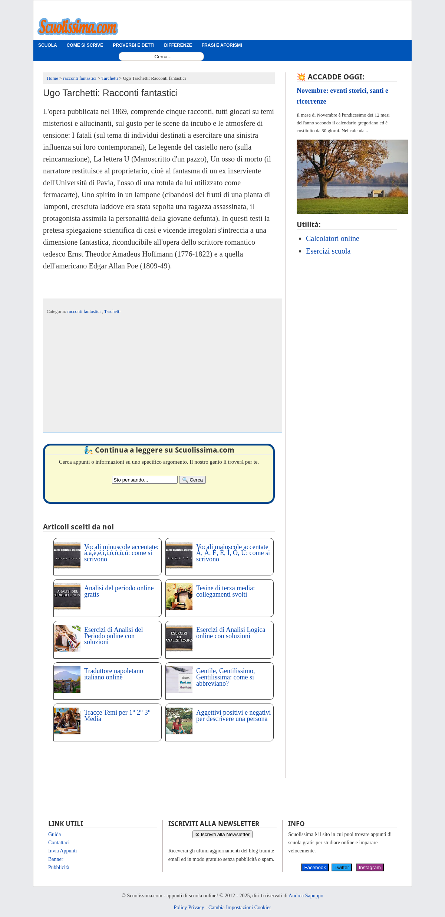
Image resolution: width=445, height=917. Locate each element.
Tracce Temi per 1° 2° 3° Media (117, 715)
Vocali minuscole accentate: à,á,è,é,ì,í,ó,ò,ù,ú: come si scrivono (121, 553)
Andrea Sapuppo (306, 895)
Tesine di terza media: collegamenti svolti (225, 591)
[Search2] (145, 480)
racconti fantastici (84, 311)
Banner (55, 859)
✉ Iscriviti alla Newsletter (222, 834)
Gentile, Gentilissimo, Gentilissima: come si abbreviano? (225, 677)
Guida (54, 834)
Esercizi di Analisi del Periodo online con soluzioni (113, 636)
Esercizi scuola (328, 251)
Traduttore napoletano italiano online (113, 674)
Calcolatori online (332, 238)
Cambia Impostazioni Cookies (239, 907)
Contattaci (59, 842)
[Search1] (163, 56)
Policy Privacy (189, 907)
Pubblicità (58, 867)
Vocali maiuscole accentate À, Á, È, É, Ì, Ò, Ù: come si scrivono (233, 553)
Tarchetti (112, 311)
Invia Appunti (62, 851)
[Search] (192, 480)
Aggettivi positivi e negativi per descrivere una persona (233, 715)
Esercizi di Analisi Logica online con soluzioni (230, 633)
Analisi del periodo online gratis (119, 591)
